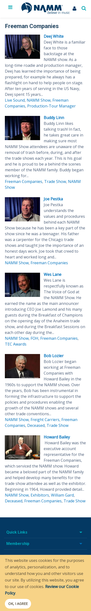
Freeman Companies (23, 181)
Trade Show (55, 181)
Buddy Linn (54, 117)
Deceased (36, 425)
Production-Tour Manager (51, 106)
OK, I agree (18, 603)
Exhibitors (40, 495)
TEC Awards (15, 344)
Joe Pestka (53, 199)
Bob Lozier (54, 355)
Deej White (54, 36)
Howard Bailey (57, 437)
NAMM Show (38, 100)
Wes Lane (52, 274)
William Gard (62, 495)
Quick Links (16, 532)
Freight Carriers (45, 419)
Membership (17, 543)
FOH (34, 338)
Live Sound (15, 100)
